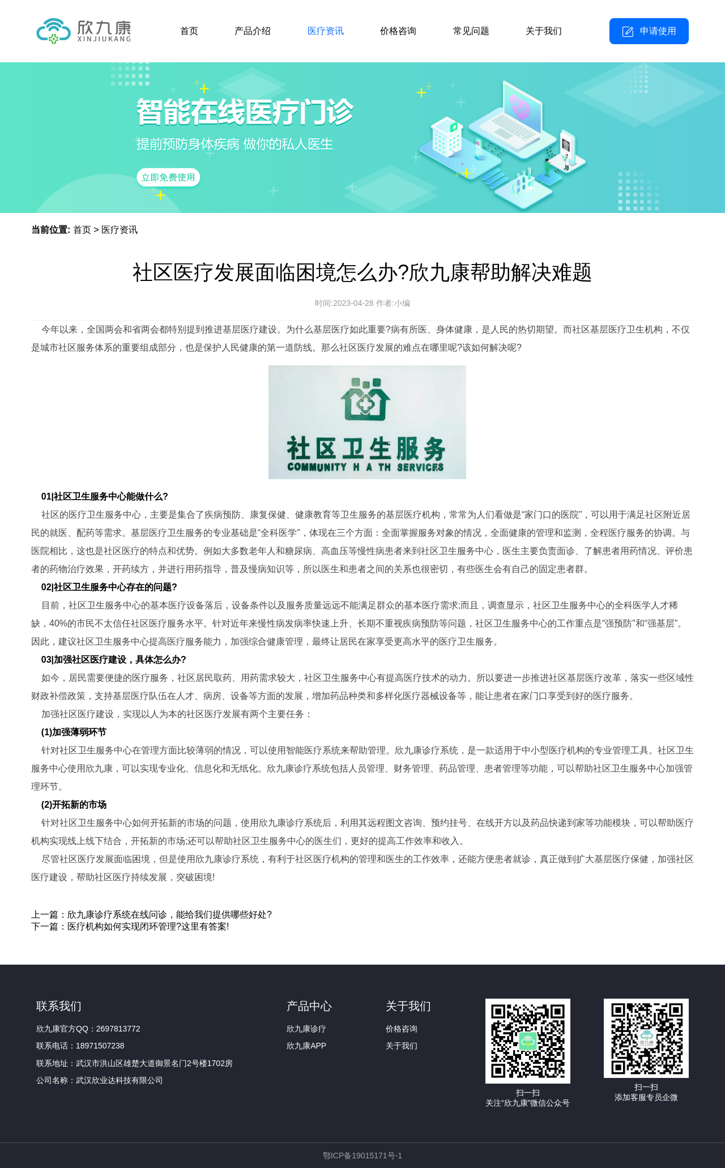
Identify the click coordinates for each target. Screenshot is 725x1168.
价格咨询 (398, 31)
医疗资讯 (326, 31)
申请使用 (658, 31)
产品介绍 (252, 31)
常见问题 (471, 31)
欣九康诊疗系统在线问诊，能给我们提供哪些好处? (169, 914)
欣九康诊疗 (306, 1028)
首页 (189, 31)
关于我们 (544, 31)
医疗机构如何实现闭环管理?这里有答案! (148, 926)
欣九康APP (306, 1045)
